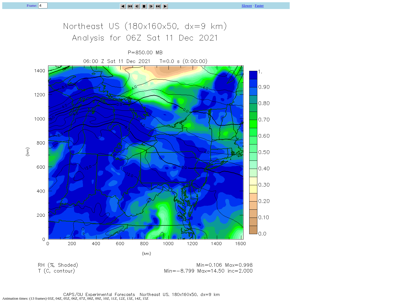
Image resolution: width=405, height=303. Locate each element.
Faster (259, 5)
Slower (247, 5)
